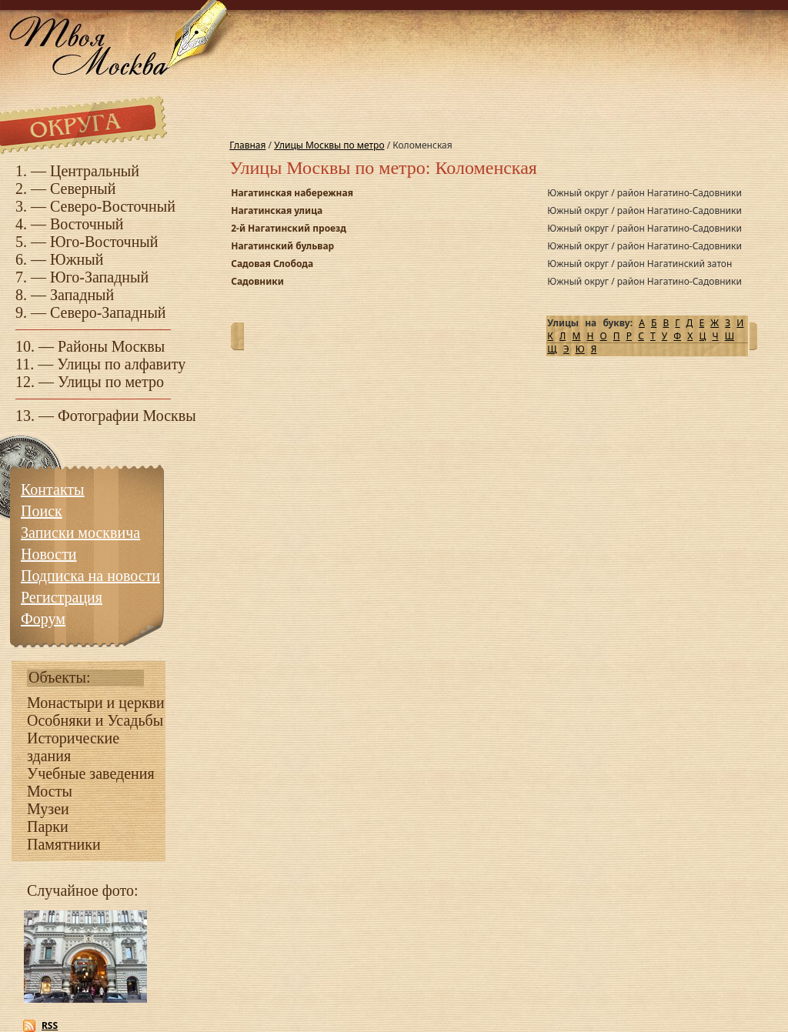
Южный (76, 259)
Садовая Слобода (272, 263)
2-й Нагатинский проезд (288, 228)
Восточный (87, 223)
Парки (47, 826)
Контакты (53, 489)
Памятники (64, 844)
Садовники (257, 281)
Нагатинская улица (276, 210)
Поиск (41, 511)
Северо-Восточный (112, 206)
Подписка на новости (90, 575)
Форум (43, 618)
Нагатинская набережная (292, 192)
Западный (82, 294)
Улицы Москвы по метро (329, 145)
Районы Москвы (111, 346)
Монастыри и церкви (96, 702)
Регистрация (61, 597)
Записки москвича (80, 532)
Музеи (48, 808)
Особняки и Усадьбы (95, 720)
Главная (247, 145)
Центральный (94, 170)
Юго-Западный (99, 277)
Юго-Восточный (104, 241)
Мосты (49, 791)
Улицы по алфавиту (121, 364)
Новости (49, 554)
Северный (83, 188)
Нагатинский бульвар (282, 245)
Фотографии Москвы (127, 415)
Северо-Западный (108, 312)
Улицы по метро (111, 381)
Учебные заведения (91, 773)
